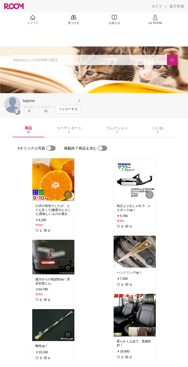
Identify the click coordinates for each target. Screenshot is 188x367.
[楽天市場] (176, 6)
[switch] (51, 148)
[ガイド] (156, 6)
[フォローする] (68, 109)
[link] (53, 179)
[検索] (172, 60)
